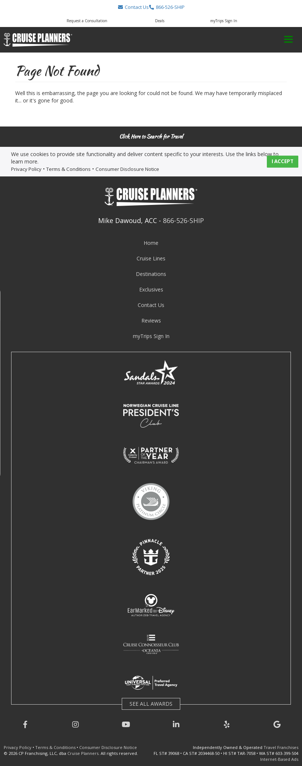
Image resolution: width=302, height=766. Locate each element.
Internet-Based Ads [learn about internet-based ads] (279, 759)
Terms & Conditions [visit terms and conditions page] (68, 169)
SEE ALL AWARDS (151, 703)
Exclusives (151, 289)
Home (151, 242)
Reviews (151, 320)
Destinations (151, 273)
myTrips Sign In (151, 336)
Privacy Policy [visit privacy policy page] (26, 169)
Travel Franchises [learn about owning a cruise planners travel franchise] (281, 747)
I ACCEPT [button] (282, 161)
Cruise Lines (151, 258)
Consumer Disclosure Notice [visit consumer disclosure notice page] (127, 169)
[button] (132, 7)
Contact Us (151, 304)
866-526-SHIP (183, 220)
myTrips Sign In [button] (223, 20)
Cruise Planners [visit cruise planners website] (82, 753)
